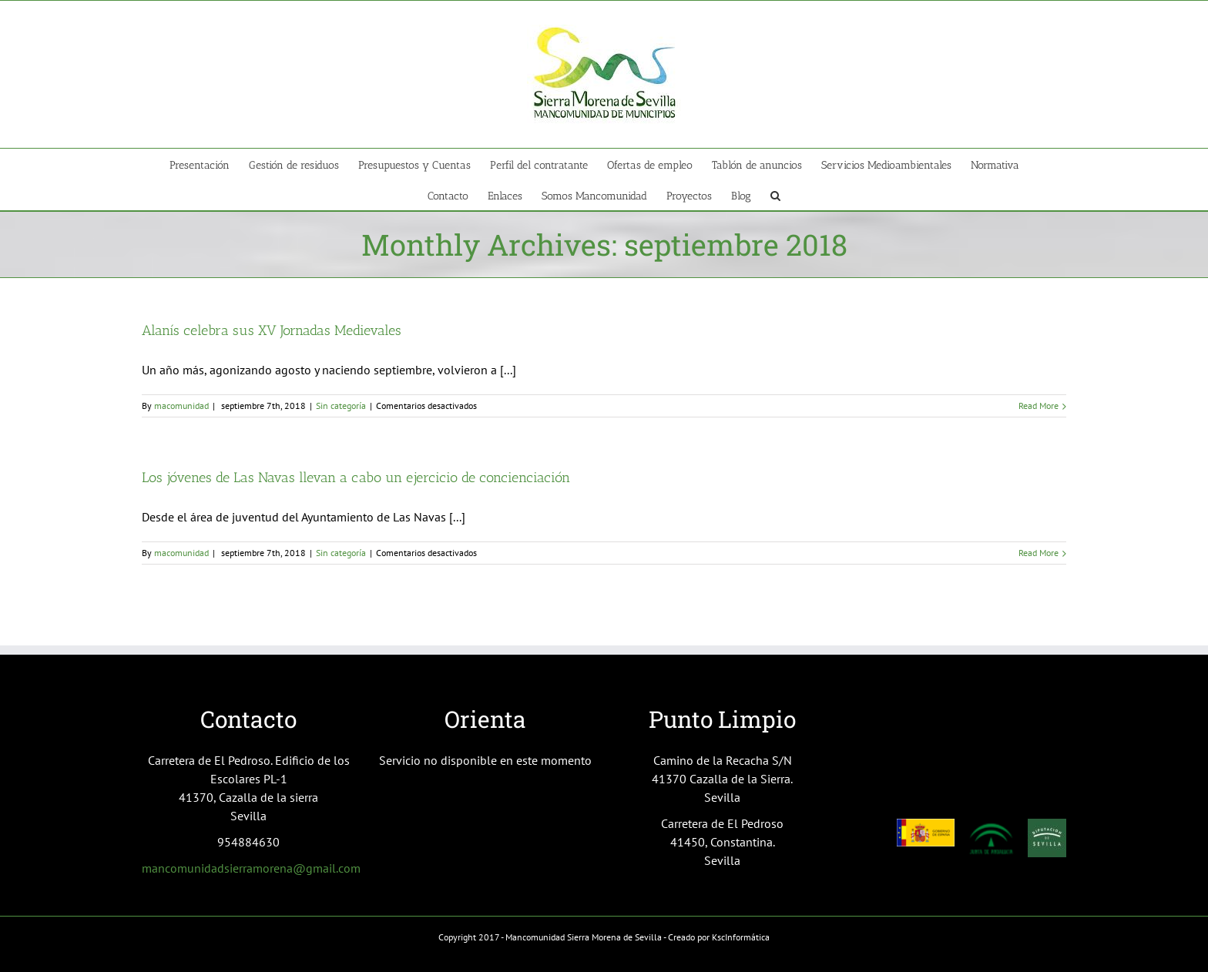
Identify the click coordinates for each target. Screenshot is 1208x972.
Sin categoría (341, 405)
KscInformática (741, 937)
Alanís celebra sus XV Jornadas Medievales (271, 330)
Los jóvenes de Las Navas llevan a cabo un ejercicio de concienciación (356, 477)
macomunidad (181, 405)
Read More (1038, 405)
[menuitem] (209, 164)
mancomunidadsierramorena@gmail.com (251, 868)
